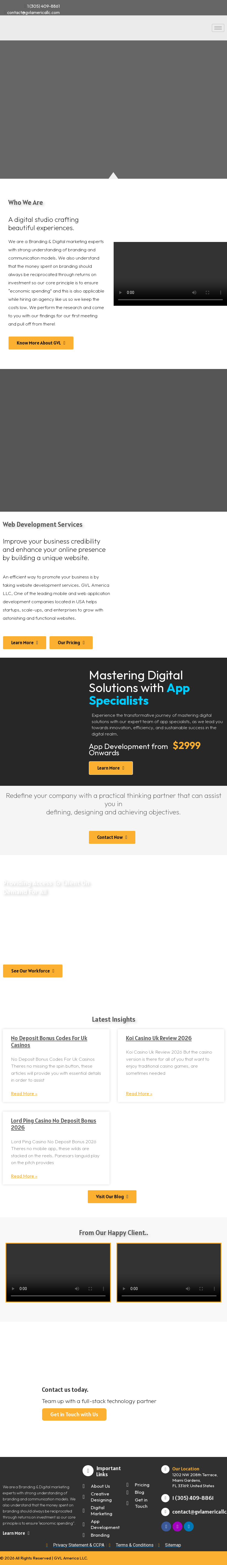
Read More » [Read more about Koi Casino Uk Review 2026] (139, 1093)
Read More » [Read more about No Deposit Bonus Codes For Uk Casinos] (24, 1093)
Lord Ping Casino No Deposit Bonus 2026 (53, 1124)
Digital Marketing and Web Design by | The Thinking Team (174, 1558)
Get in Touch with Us (76, 1413)
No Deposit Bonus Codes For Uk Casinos (49, 1041)
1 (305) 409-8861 (193, 1497)
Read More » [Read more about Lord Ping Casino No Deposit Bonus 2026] (24, 1176)
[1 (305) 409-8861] (165, 1498)
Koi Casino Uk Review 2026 (159, 1038)
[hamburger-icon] (218, 28)
